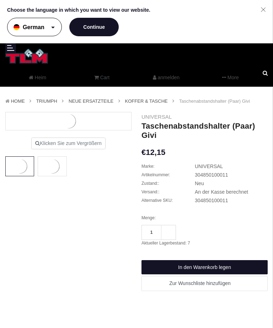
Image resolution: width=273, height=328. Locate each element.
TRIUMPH (46, 101)
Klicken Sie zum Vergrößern (68, 143)
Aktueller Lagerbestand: (165, 243)
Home (18, 101)
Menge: (148, 217)
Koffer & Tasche (146, 101)
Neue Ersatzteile (91, 101)
